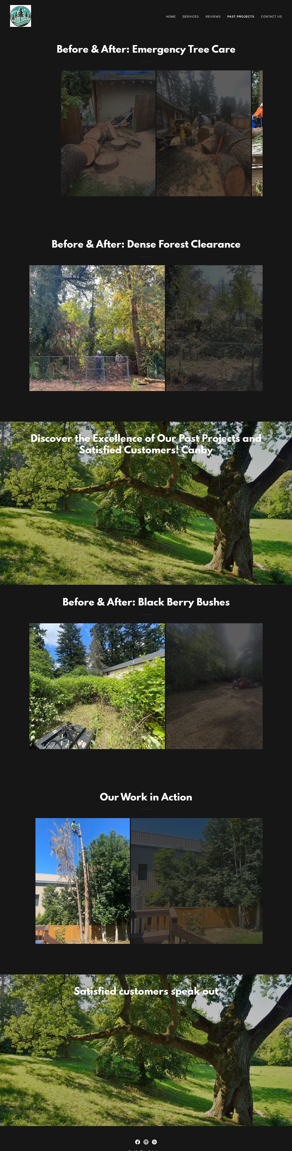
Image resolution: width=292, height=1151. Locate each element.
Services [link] (190, 16)
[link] (20, 15)
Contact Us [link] (271, 16)
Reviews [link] (213, 16)
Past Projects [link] (240, 16)
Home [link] (171, 16)
